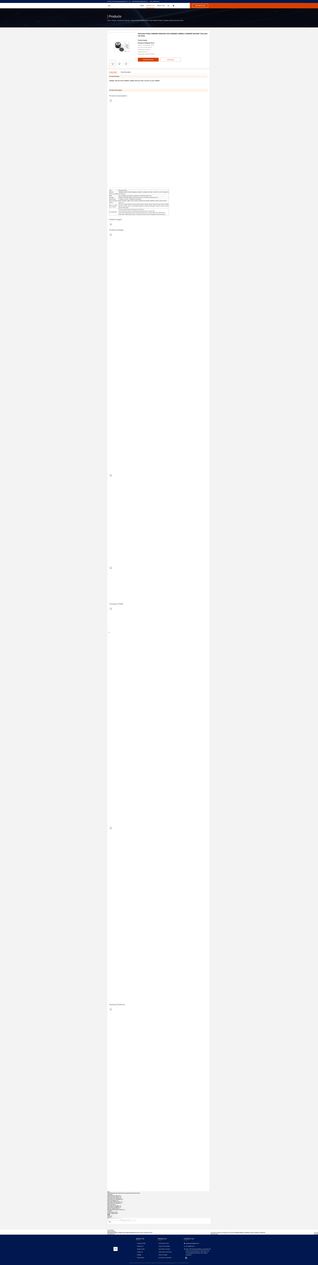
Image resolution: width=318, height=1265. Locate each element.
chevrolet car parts (124, 1193)
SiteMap (139, 1254)
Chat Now (109, 1216)
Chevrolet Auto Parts (134, 1193)
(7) (111, 1204)
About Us (161, 5)
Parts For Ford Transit (164, 1246)
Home (142, 5)
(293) (114, 1195)
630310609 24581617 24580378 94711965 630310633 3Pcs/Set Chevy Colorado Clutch (129, 1232)
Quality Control (141, 1249)
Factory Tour (140, 1246)
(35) (114, 1197)
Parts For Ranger (163, 1254)
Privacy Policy (140, 1257)
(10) (114, 1205)
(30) (114, 1207)
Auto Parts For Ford (164, 1243)
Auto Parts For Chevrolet (123, 20)
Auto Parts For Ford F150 (165, 1252)
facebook (186, 1258)
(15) (114, 1198)
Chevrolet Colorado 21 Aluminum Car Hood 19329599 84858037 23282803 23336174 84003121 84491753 (238, 1232)
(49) (113, 1200)
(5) (114, 1203)
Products (150, 5)
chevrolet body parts (112, 1193)
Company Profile (141, 1243)
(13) (115, 1202)
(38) (115, 1199)
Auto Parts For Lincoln (164, 1249)
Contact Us (140, 1252)
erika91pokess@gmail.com (140, 1)
